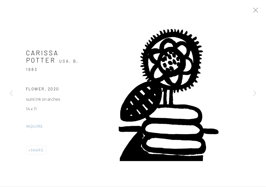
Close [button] (254, 12)
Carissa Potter (42, 57)
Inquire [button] (35, 127)
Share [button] (37, 151)
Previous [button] (11, 93)
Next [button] (255, 93)
